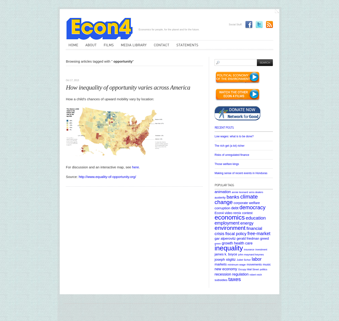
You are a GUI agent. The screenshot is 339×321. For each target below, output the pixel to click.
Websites (72, 73)
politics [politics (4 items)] (263, 269)
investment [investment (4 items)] (261, 249)
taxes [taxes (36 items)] (234, 279)
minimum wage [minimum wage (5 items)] (237, 264)
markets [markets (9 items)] (221, 264)
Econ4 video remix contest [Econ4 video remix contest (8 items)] (234, 213)
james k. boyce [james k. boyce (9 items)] (226, 254)
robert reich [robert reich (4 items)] (256, 274)
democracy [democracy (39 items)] (252, 207)
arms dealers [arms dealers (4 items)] (256, 192)
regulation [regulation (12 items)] (240, 274)
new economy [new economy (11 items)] (226, 269)
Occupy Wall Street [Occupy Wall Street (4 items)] (248, 269)
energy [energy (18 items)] (246, 223)
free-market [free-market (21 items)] (259, 233)
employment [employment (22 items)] (227, 222)
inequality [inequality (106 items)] (229, 248)
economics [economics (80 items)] (230, 217)
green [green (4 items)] (218, 243)
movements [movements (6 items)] (254, 264)
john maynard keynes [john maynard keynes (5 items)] (251, 254)
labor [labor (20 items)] (256, 259)
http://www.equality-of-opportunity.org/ (107, 177)
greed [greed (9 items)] (264, 238)
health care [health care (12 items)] (243, 243)
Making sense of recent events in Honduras (241, 173)
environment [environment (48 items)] (230, 228)
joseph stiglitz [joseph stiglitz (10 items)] (225, 259)
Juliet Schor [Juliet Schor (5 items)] (244, 259)
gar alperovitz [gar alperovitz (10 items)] (225, 238)
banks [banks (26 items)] (232, 196)
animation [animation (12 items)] (223, 192)
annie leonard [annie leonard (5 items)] (240, 192)
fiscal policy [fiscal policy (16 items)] (236, 233)
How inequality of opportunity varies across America (128, 87)
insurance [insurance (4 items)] (249, 249)
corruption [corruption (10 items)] (222, 208)
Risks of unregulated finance (232, 155)
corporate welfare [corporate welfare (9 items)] (247, 203)
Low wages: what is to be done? (234, 136)
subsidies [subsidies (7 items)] (221, 280)
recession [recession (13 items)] (223, 274)
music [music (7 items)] (267, 264)
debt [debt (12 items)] (235, 208)
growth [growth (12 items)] (227, 243)
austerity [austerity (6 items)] (220, 197)
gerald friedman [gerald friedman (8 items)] (248, 238)
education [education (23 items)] (256, 217)
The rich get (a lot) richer (230, 145)
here (135, 167)
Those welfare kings (227, 164)
